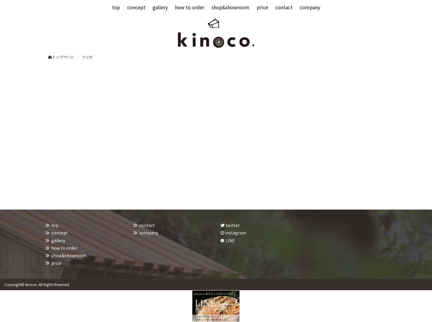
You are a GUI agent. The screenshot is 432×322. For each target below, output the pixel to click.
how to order (64, 248)
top (54, 225)
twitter (230, 225)
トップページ (61, 56)
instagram (233, 233)
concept (59, 233)
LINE (230, 240)
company (148, 233)
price (56, 263)
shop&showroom (69, 255)
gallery (58, 240)
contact (147, 225)
